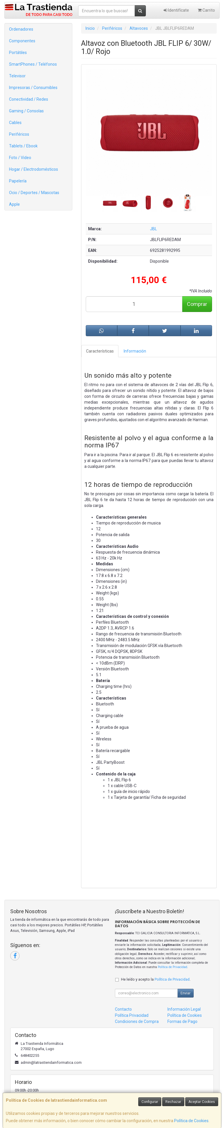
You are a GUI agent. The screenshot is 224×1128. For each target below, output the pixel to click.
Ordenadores (21, 29)
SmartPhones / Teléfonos (33, 64)
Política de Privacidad (172, 967)
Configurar (149, 1102)
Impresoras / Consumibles (33, 87)
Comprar (197, 304)
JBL (153, 228)
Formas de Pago (182, 1021)
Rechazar (173, 1102)
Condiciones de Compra (137, 1021)
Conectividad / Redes (28, 99)
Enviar (185, 993)
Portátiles (18, 52)
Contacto (123, 1009)
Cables (15, 122)
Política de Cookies (191, 1120)
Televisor (17, 76)
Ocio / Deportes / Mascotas (34, 192)
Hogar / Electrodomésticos (33, 169)
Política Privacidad (131, 1015)
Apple (14, 204)
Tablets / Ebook (23, 146)
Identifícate (176, 10)
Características (100, 351)
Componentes (22, 41)
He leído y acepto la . (155, 979)
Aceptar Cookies (201, 1102)
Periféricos (19, 134)
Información (135, 351)
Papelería (18, 181)
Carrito (206, 10)
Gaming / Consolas (26, 111)
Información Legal (184, 1009)
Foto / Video (20, 157)
